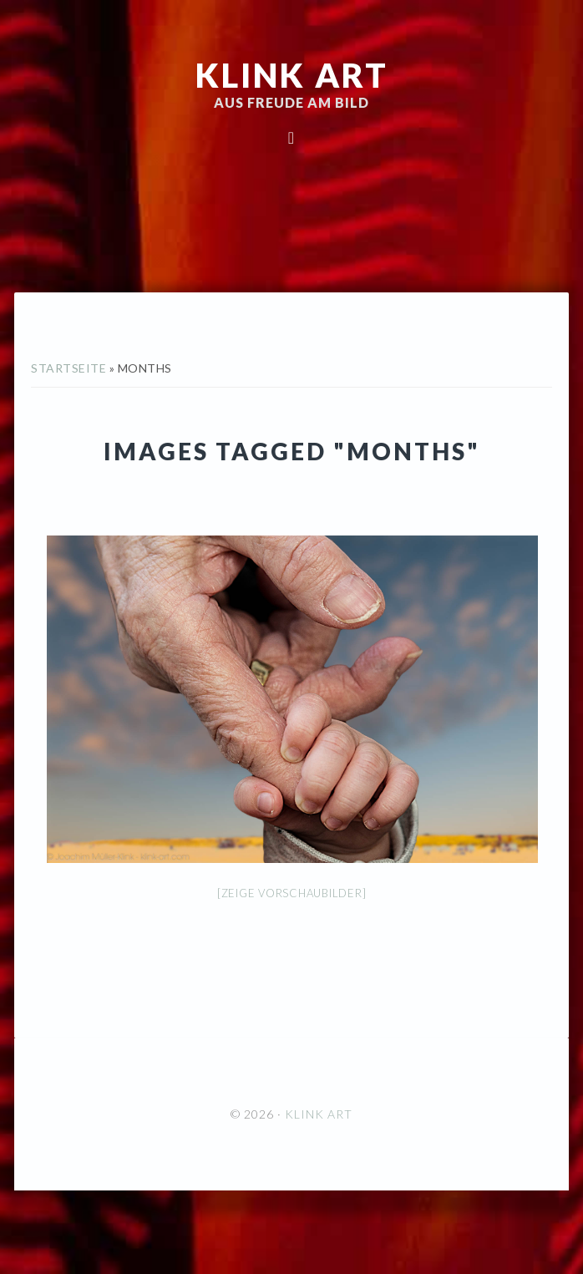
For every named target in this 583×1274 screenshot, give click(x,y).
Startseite (68, 368)
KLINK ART (291, 75)
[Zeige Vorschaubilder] (292, 893)
